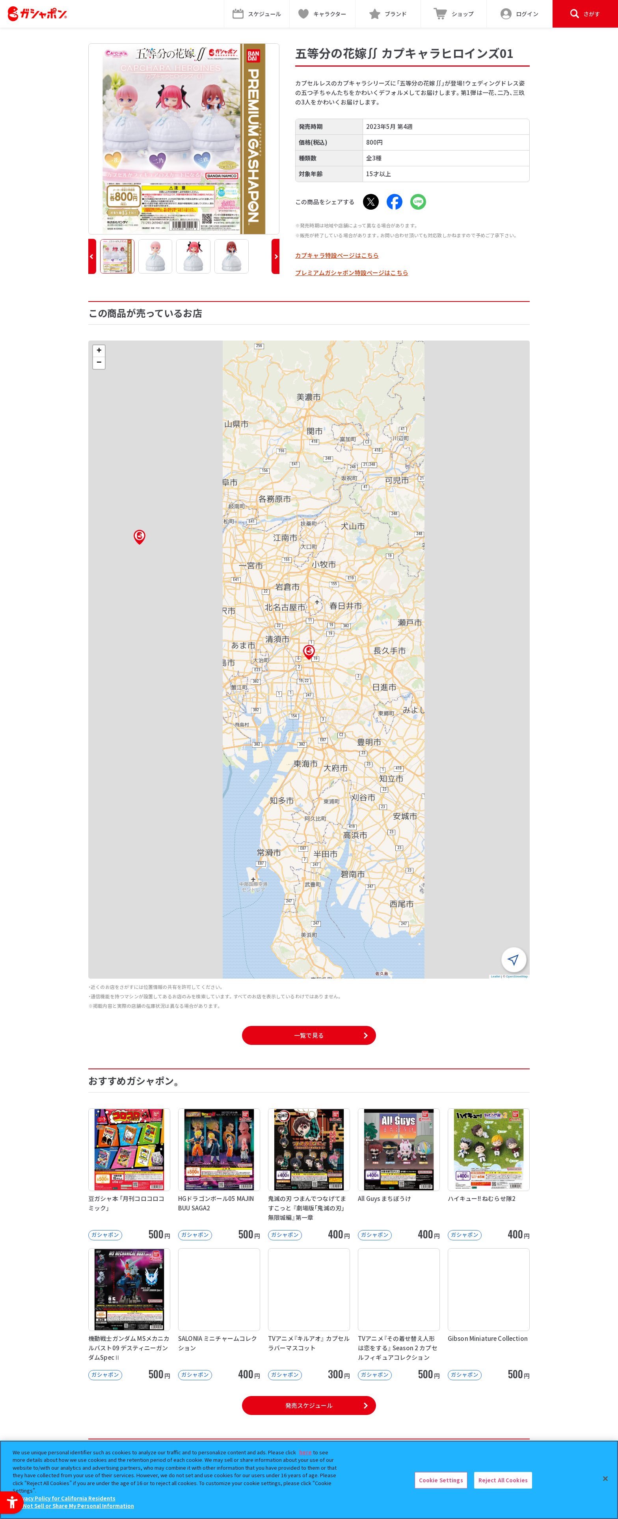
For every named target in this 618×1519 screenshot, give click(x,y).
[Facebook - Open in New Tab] (394, 202)
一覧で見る (309, 1035)
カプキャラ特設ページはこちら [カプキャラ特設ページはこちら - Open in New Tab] (337, 255)
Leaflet (496, 976)
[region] (309, 1480)
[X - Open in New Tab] (371, 202)
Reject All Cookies (503, 1480)
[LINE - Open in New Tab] (418, 202)
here (305, 1452)
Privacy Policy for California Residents (65, 1498)
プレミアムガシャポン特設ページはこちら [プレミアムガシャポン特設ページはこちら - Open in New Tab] (351, 272)
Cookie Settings (441, 1480)
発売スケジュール (309, 1405)
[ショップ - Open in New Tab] (454, 14)
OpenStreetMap (517, 976)
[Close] (605, 1478)
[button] (92, 256)
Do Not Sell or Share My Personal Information (74, 1506)
